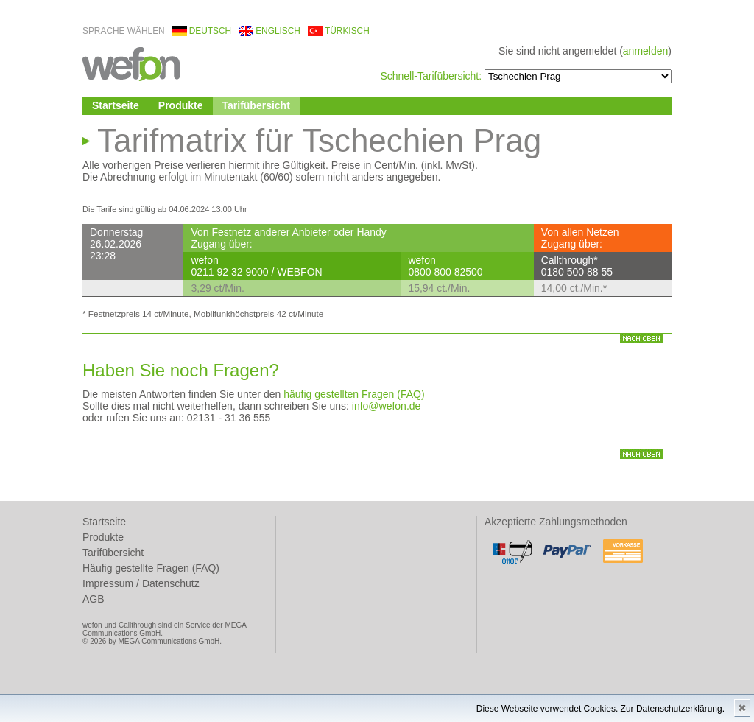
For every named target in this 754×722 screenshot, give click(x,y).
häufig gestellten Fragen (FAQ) (353, 394)
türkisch (347, 31)
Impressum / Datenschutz (141, 583)
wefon (131, 63)
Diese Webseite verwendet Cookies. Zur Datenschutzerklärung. (600, 709)
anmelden (646, 51)
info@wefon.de (386, 406)
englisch (278, 31)
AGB (93, 599)
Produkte (180, 105)
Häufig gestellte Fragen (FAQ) (150, 568)
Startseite (115, 105)
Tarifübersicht (256, 105)
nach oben (641, 338)
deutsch (210, 31)
